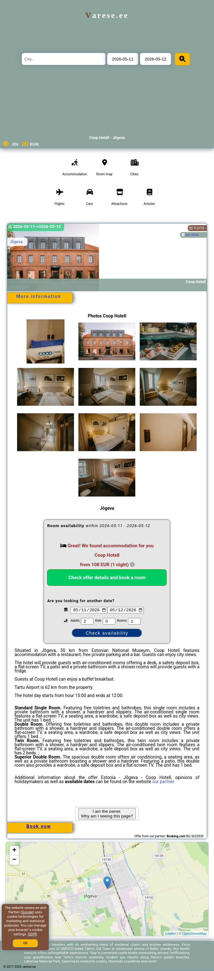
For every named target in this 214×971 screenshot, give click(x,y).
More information (38, 296)
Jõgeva (16, 241)
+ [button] (14, 850)
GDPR (32, 934)
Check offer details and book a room (107, 577)
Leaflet (170, 933)
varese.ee (107, 15)
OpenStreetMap (194, 933)
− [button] (14, 860)
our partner (163, 781)
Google (27, 912)
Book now (39, 826)
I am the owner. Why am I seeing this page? (107, 813)
